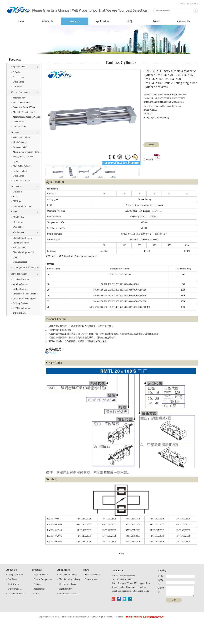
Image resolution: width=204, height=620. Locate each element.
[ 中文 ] (182, 3)
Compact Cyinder (21, 147)
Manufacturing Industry (69, 579)
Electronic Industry (67, 584)
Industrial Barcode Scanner (25, 298)
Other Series (18, 82)
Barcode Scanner (18, 274)
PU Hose (17, 201)
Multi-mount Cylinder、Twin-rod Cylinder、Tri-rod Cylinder (26, 157)
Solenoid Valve (19, 98)
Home (20, 21)
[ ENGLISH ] (192, 3)
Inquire (151, 145)
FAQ (129, 21)
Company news (91, 579)
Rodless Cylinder (20, 171)
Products (75, 21)
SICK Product (17, 232)
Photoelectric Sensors (22, 238)
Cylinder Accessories (22, 180)
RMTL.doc (52, 352)
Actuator (15, 132)
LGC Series (18, 227)
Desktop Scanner (20, 303)
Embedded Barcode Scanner (25, 294)
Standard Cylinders (21, 137)
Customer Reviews (16, 593)
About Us (47, 21)
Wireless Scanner (20, 284)
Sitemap (119, 617)
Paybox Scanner (20, 289)
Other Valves (18, 121)
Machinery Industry (68, 574)
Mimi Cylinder (19, 142)
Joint (15, 196)
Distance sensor (20, 262)
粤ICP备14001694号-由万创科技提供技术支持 (144, 617)
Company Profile (15, 574)
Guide (14, 211)
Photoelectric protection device (23, 254)
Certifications (14, 584)
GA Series (17, 86)
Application (102, 21)
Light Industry (65, 589)
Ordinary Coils (19, 126)
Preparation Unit (18, 66)
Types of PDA (19, 313)
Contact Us (183, 21)
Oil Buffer (17, 192)
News (156, 21)
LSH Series (18, 222)
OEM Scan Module (21, 308)
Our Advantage (15, 589)
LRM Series (18, 217)
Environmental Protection (70, 593)
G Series (17, 72)
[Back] (121, 553)
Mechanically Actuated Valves (26, 117)
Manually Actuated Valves (24, 112)
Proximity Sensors (21, 243)
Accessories (16, 186)
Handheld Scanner (21, 279)
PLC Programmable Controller (25, 267)
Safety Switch (19, 247)
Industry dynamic (92, 574)
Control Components (20, 92)
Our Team (12, 579)
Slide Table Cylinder (22, 166)
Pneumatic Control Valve (24, 107)
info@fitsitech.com (127, 576)
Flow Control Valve (21, 102)
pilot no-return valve (22, 206)
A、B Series (18, 77)
